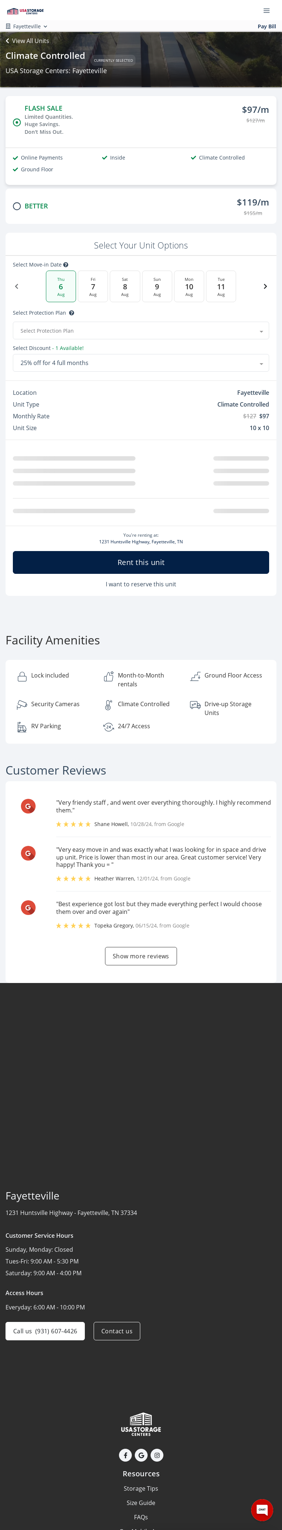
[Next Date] (265, 286)
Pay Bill (267, 26)
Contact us (117, 1331)
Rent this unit (141, 562)
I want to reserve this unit (141, 584)
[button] (125, 1455)
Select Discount (48, 348)
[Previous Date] (16, 286)
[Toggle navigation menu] (269, 10)
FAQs (141, 1517)
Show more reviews (141, 956)
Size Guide (141, 1503)
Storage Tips (141, 1488)
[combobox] (141, 330)
